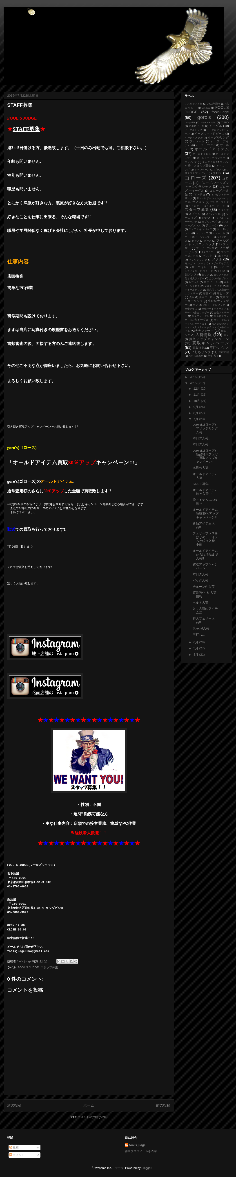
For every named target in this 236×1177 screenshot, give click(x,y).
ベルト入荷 (200, 602)
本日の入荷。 (202, 438)
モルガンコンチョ (195, 263)
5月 (196, 648)
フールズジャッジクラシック (207, 242)
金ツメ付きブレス (219, 278)
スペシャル (213, 214)
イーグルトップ (193, 130)
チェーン (212, 225)
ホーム (88, 1105)
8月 (196, 413)
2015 (194, 383)
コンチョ (199, 194)
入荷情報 (204, 335)
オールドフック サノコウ (211, 158)
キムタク (191, 162)
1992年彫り (213, 103)
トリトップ (202, 233)
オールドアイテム (211, 149)
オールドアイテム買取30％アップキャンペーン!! (205, 513)
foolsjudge (220, 112)
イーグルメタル (194, 137)
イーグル (215, 126)
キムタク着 (208, 162)
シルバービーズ (216, 206)
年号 (226, 335)
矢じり (212, 355)
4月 (196, 654)
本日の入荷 (200, 574)
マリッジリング (198, 259)
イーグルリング (218, 137)
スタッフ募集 (49, 967)
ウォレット (197, 141)
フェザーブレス (205, 248)
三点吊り (212, 289)
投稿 (14, 1147)
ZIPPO (225, 122)
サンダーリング (219, 202)
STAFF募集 (201, 484)
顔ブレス (191, 274)
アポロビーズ (196, 126)
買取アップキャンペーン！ (205, 566)
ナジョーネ (219, 233)
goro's (204, 117)
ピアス (196, 240)
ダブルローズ (209, 221)
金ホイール (211, 282)
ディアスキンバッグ (200, 229)
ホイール (223, 255)
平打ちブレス (219, 347)
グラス (218, 169)
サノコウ (198, 201)
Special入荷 (201, 628)
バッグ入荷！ (202, 580)
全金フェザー (201, 312)
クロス (217, 173)
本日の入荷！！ (204, 444)
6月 (196, 642)
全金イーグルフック (214, 305)
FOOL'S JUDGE (28, 967)
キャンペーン (202, 169)
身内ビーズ (221, 293)
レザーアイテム (220, 263)
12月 (197, 388)
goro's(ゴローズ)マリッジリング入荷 (205, 428)
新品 (206, 293)
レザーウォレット (201, 267)
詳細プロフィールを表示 (141, 1151)
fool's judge (137, 1145)
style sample (208, 122)
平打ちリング (201, 352)
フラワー (211, 252)
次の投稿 (14, 1105)
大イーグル (201, 319)
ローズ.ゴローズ (203, 271)
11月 (197, 394)
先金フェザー (207, 297)
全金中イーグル (200, 316)
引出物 (221, 271)
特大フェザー (204, 331)
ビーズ (208, 240)
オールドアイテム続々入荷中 (205, 492)
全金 (195, 305)
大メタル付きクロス (205, 327)
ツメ (226, 225)
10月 (197, 401)
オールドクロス (202, 154)
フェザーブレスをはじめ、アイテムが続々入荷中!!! (205, 538)
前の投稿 (163, 1105)
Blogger (146, 1168)
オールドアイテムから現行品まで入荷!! (205, 554)
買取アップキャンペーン (209, 339)
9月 (196, 407)
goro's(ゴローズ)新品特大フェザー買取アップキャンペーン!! (205, 456)
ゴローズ (196, 178)
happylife (190, 122)
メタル (217, 259)
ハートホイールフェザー (198, 237)
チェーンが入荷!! (204, 586)
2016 (194, 377)
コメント (17, 1155)
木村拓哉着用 (196, 355)
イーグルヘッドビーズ (209, 133)
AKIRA (206, 108)
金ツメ (205, 274)
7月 (196, 419)
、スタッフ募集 (194, 103)
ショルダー (195, 206)
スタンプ (223, 210)
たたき (206, 217)
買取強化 (199, 347)
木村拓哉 (223, 352)
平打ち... (199, 634)
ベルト (208, 255)
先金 (191, 297)
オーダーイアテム (206, 145)
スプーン (194, 214)
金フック (194, 282)
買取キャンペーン (210, 343)
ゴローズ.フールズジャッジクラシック (207, 184)
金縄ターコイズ (213, 286)
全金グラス (191, 308)
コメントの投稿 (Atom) (93, 1117)
